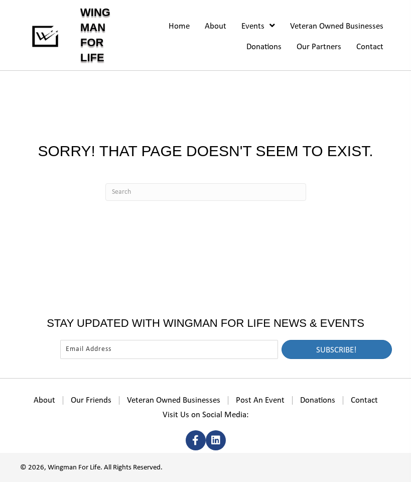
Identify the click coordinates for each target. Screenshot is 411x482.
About (44, 400)
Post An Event (260, 400)
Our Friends (91, 400)
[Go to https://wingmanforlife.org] (84, 35)
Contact (364, 400)
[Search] (205, 192)
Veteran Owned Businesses (173, 400)
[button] (337, 349)
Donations (317, 400)
